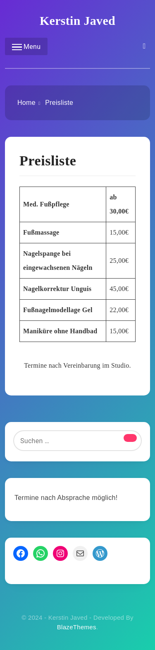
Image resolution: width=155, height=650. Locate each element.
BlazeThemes (76, 627)
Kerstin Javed (77, 20)
